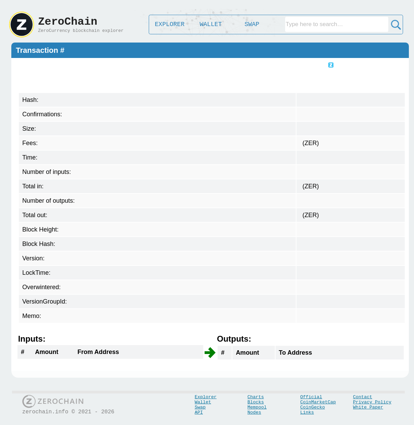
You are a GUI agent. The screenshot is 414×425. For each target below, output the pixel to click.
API (199, 412)
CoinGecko (312, 407)
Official (311, 397)
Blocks (255, 402)
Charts (255, 397)
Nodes (254, 412)
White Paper (368, 407)
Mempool (257, 407)
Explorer (206, 397)
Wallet (203, 402)
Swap (200, 407)
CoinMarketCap (318, 402)
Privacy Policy (372, 402)
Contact (362, 397)
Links (307, 412)
